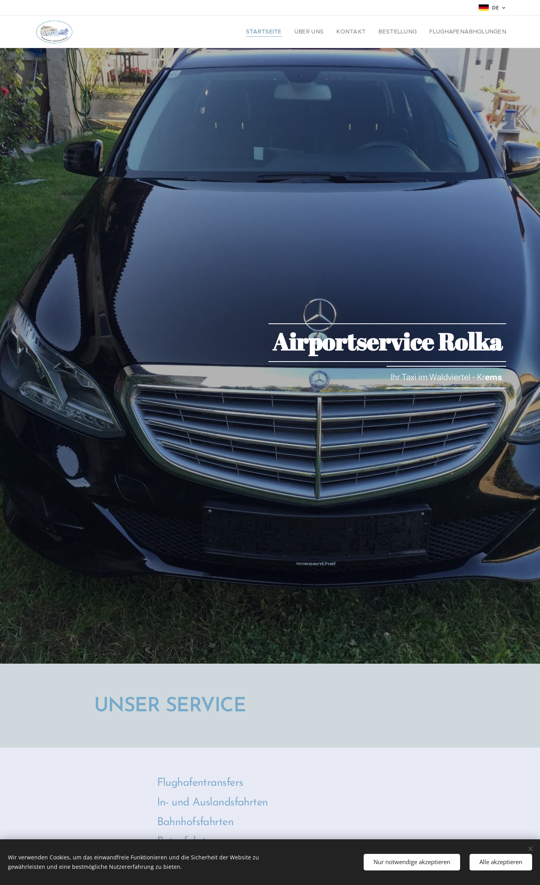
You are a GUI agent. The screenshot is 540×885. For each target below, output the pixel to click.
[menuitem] (285, 32)
